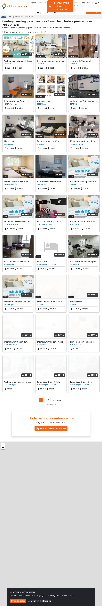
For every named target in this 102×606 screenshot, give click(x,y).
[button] (57, 400)
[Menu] (97, 2)
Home (3, 16)
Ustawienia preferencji (39, 600)
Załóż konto (76, 3)
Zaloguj (90, 2)
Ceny (83, 2)
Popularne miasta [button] (37, 2)
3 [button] (48, 400)
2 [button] (44, 400)
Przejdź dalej (18, 600)
